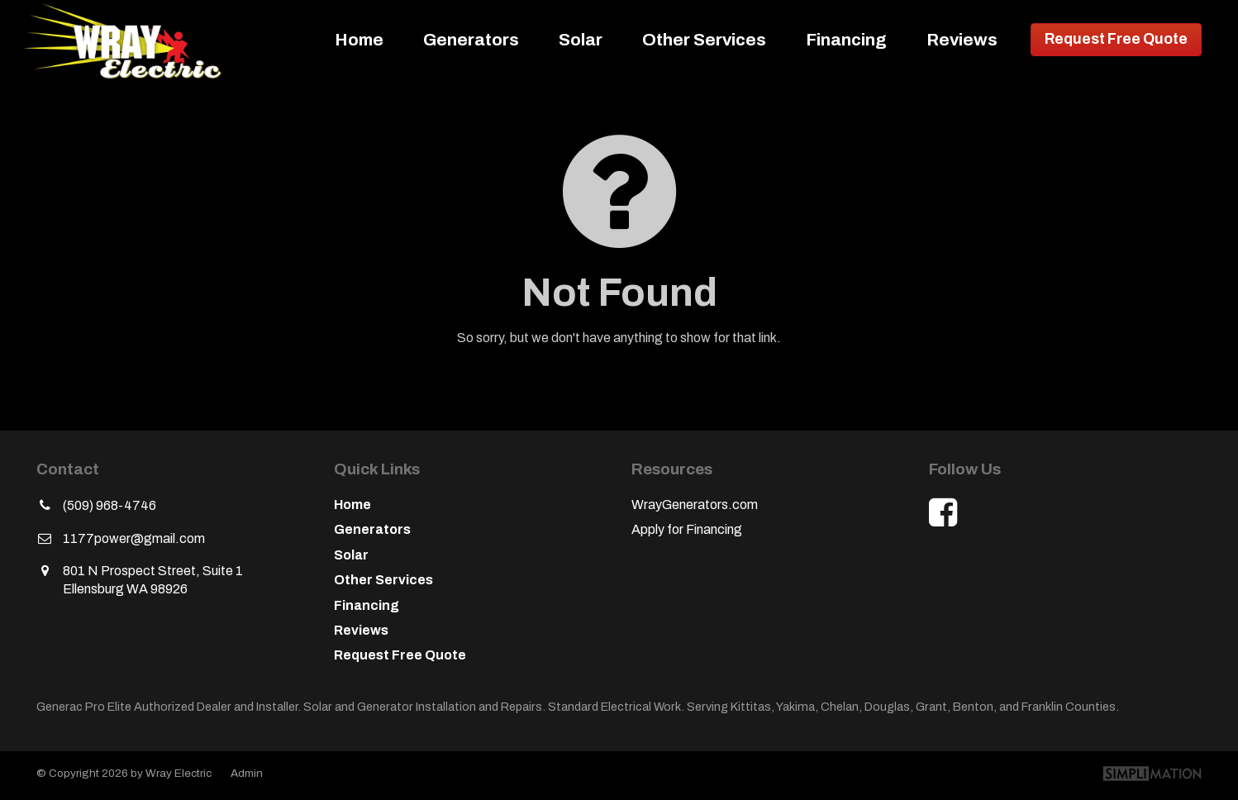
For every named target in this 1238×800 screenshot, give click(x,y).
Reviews (962, 40)
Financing (846, 40)
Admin (247, 773)
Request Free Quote (1116, 39)
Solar (580, 40)
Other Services (704, 40)
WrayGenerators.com (694, 505)
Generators (471, 40)
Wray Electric (129, 39)
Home (359, 40)
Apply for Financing (686, 529)
